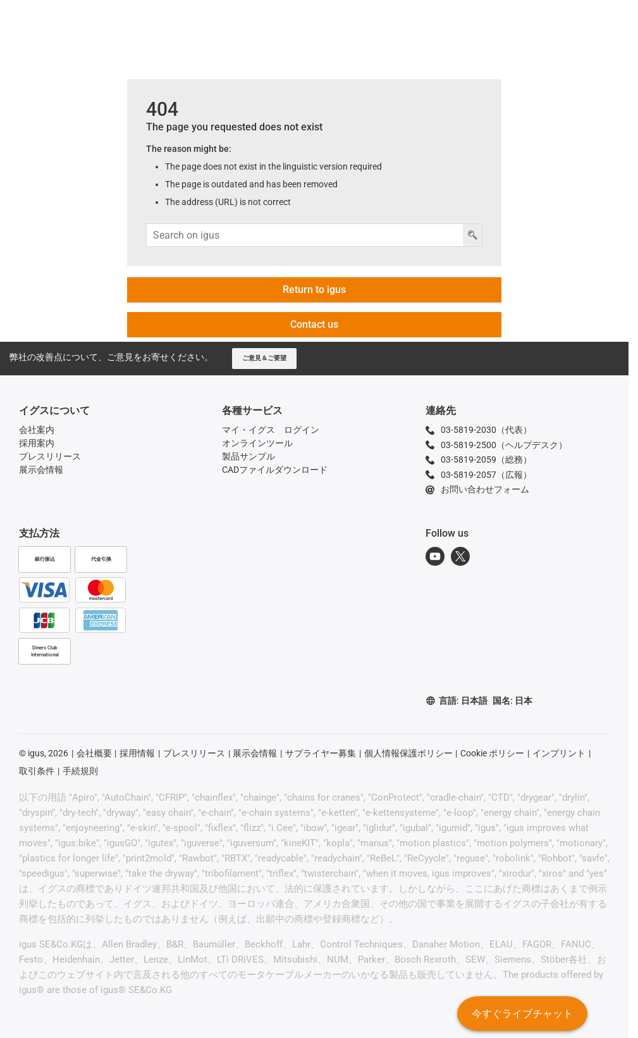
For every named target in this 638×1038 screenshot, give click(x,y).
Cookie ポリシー (492, 753)
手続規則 (80, 771)
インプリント (559, 753)
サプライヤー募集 (320, 753)
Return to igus (314, 290)
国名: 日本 (512, 701)
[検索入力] (305, 235)
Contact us (314, 324)
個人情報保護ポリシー (408, 753)
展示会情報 (255, 753)
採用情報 (137, 753)
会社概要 (94, 753)
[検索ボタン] (472, 235)
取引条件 (36, 771)
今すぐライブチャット (521, 1016)
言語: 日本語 (457, 701)
